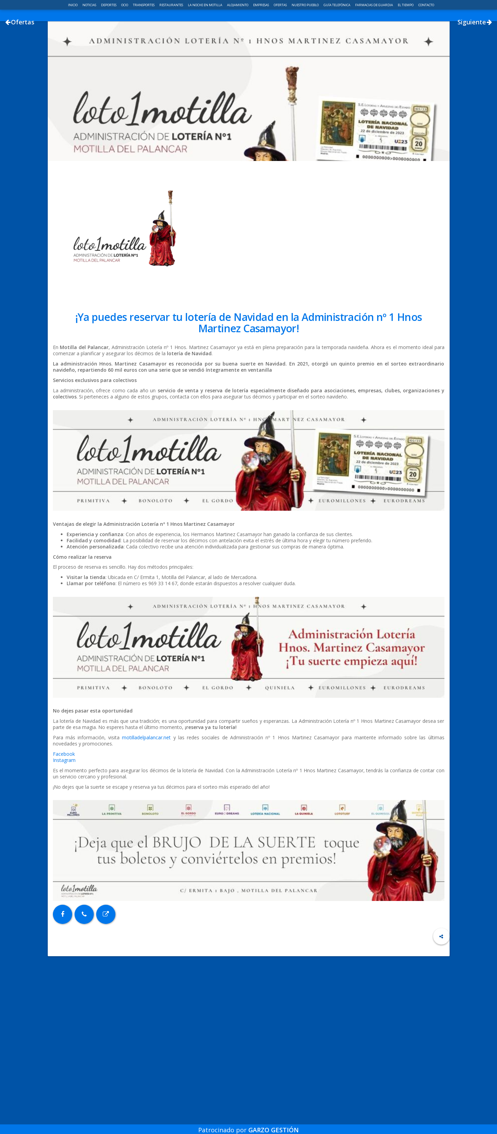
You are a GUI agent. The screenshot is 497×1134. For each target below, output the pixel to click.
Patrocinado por (248, 1125)
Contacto (426, 5)
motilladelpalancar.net (146, 825)
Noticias (89, 5)
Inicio (73, 5)
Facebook (64, 842)
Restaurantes (171, 5)
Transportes (144, 5)
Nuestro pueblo (305, 5)
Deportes (109, 5)
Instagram (64, 848)
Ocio (125, 5)
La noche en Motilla (205, 5)
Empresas (261, 5)
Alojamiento (238, 5)
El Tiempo (406, 5)
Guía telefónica (337, 5)
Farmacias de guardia (374, 5)
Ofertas (280, 5)
